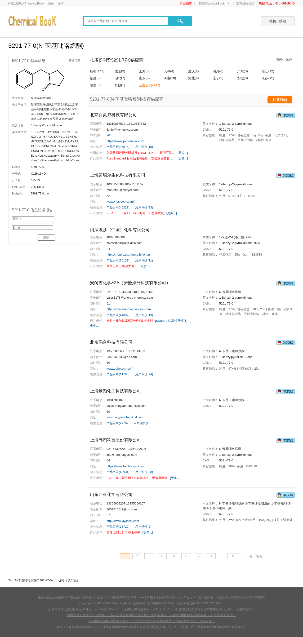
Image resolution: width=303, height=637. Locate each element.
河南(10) (170, 78)
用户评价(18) (144, 147)
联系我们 (88, 597)
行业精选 (186, 3)
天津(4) (169, 71)
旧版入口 (103, 597)
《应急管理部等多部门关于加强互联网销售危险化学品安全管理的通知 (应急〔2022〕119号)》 (126, 627)
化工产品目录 (186, 597)
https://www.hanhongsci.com (126, 466)
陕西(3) (95, 85)
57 (108, 515)
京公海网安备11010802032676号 (199, 603)
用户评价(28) (144, 472)
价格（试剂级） (69, 580)
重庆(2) (193, 71)
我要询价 (280, 100)
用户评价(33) (144, 207)
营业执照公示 (245, 609)
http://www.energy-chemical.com (129, 309)
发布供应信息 (245, 3)
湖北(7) (120, 78)
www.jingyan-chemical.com (125, 417)
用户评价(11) (144, 260)
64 (108, 460)
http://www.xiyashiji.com (123, 521)
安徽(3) (242, 78)
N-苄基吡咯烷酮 (41, 98)
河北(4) (193, 78)
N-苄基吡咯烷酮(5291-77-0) (34, 580)
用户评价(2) (142, 423)
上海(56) (145, 71)
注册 (61, 3)
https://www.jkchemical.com (125, 141)
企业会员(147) (149, 85)
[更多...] (183, 153)
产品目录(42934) (118, 472)
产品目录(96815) (118, 147)
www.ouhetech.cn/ (119, 368)
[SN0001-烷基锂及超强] (171, 321)
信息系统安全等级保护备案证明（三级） (206, 609)
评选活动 (222, 597)
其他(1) (120, 85)
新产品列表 (206, 597)
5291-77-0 (37, 167)
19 (233, 556)
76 (108, 135)
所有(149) (97, 71)
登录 (51, 3)
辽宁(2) (218, 78)
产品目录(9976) (117, 423)
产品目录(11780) (118, 374)
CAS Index (137, 597)
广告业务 (74, 597)
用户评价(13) (144, 315)
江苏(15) (268, 78)
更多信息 (74, 60)
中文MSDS (119, 597)
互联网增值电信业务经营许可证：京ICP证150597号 (83, 609)
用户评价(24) (144, 374)
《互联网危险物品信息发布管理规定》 (220, 627)
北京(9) (120, 71)
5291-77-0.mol (40, 193)
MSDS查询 (257, 597)
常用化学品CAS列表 (161, 597)
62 (108, 196)
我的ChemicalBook (212, 3)
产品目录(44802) (118, 315)
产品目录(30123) (118, 260)
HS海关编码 (239, 597)
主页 (41, 597)
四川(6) (218, 71)
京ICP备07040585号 (161, 603)
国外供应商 (284, 59)
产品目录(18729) (118, 526)
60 (108, 362)
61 (108, 303)
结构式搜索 (277, 21)
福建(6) (95, 78)
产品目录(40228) (118, 207)
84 (108, 249)
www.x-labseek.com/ (120, 201)
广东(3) (242, 71)
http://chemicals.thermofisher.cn (128, 254)
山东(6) (144, 78)
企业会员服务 (56, 597)
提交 (46, 239)
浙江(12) (268, 71)
